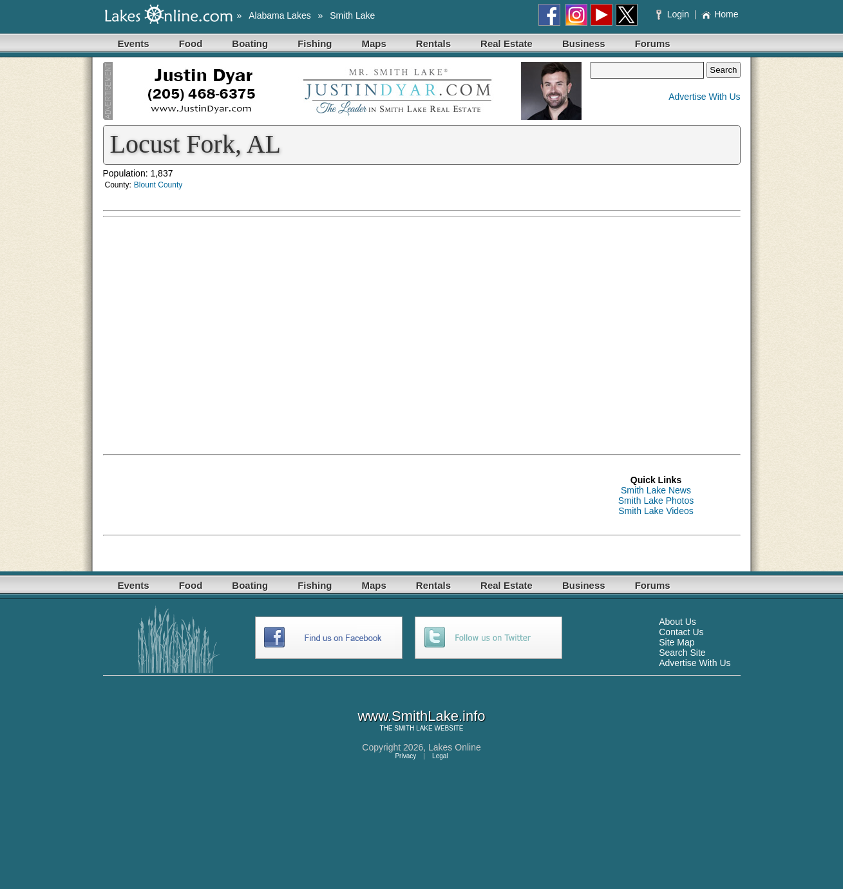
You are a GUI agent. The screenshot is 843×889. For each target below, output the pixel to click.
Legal (440, 756)
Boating (250, 43)
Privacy (405, 756)
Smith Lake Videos (655, 511)
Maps (374, 43)
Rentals (433, 43)
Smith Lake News (656, 490)
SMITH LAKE (413, 728)
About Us (677, 622)
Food (191, 43)
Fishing (315, 43)
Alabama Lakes (280, 15)
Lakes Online (454, 747)
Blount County (158, 184)
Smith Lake (352, 15)
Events (133, 43)
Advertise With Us (704, 96)
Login (674, 14)
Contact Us (681, 632)
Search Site (682, 652)
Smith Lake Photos (656, 500)
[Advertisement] (618, 314)
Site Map (676, 642)
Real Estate (506, 43)
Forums (652, 43)
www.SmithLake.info (421, 716)
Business (583, 43)
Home (719, 14)
